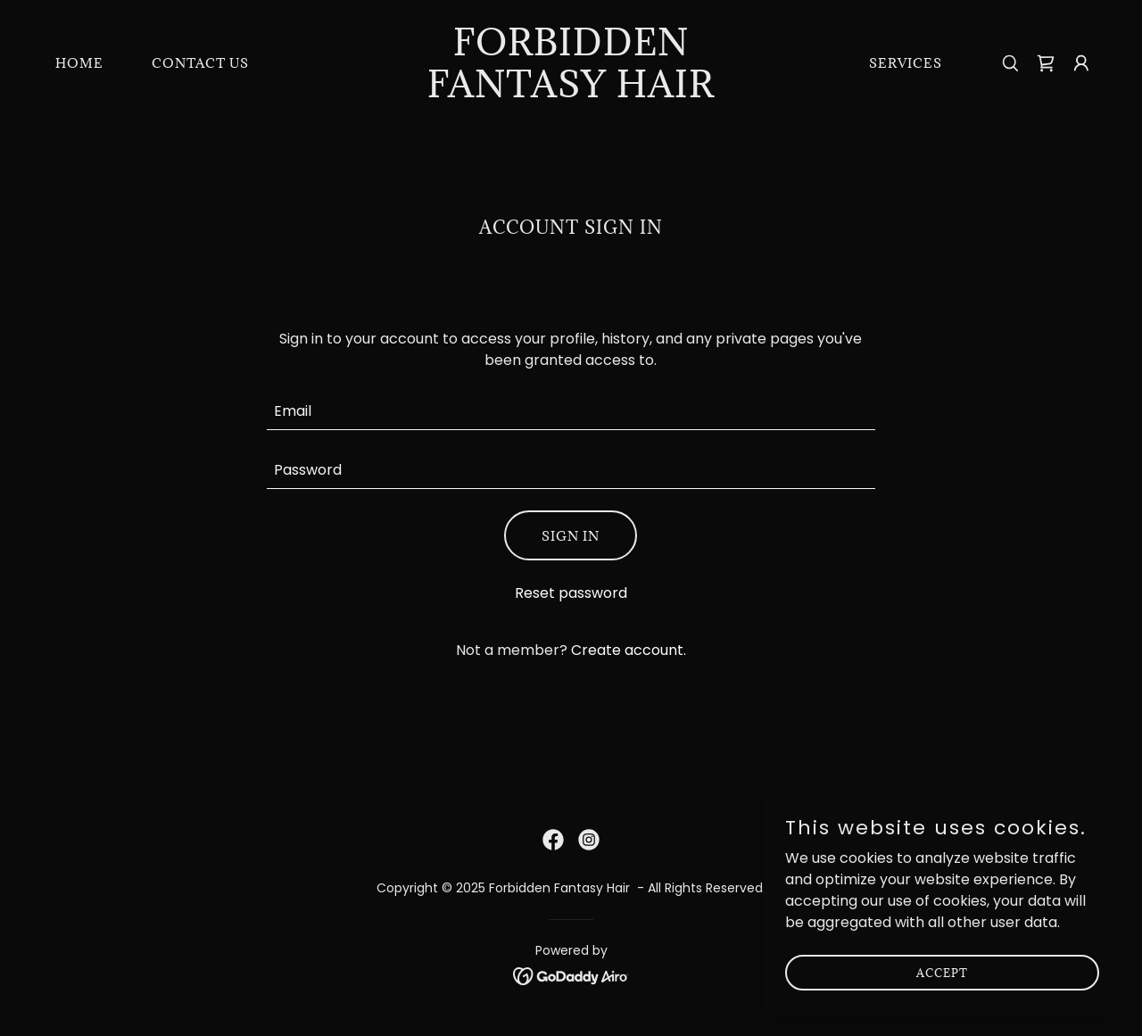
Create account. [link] (628, 650)
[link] (571, 92)
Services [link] (905, 62)
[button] (1081, 63)
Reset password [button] (571, 593)
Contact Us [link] (200, 62)
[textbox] (571, 411)
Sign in (571, 535)
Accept (942, 972)
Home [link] (79, 62)
